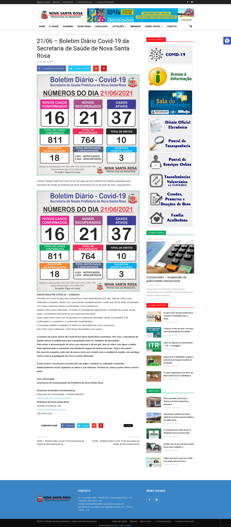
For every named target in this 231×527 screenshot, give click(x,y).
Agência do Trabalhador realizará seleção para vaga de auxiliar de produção (178, 360)
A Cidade (54, 26)
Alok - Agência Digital (123, 525)
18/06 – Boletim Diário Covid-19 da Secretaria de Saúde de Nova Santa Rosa (60, 442)
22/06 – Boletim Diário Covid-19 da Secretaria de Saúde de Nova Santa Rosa (115, 442)
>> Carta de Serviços (84, 2)
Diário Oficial (154, 26)
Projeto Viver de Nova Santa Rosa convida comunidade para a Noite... (178, 316)
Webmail (56, 2)
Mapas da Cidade (43, 2)
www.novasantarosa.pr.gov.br (51, 409)
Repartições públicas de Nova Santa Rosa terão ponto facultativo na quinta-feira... (179, 417)
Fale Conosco (68, 2)
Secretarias (84, 26)
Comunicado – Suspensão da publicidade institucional (166, 279)
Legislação (101, 26)
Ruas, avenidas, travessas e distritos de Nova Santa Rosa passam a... (176, 401)
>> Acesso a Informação (104, 2)
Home (42, 26)
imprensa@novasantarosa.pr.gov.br (54, 398)
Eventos (172, 26)
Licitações (119, 26)
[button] (227, 41)
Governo (68, 26)
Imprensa (135, 26)
